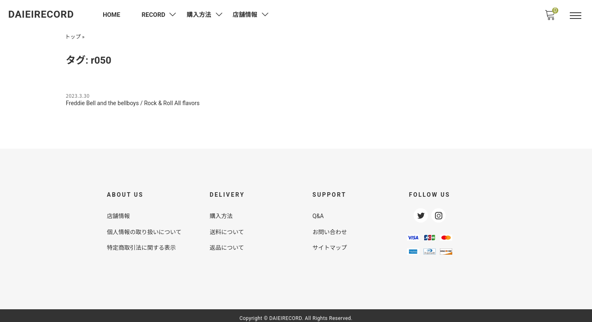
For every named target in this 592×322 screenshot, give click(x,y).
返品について (227, 242)
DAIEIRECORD (41, 14)
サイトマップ (329, 242)
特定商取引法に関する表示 (141, 242)
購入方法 (221, 212)
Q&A (318, 212)
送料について (227, 227)
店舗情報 (118, 212)
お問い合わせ (329, 227)
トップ (73, 36)
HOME (111, 14)
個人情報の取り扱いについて (144, 227)
